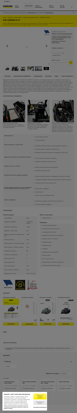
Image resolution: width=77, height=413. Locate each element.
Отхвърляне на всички (40, 402)
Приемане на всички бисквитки (40, 397)
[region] (24, 401)
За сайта (10, 408)
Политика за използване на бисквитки (13, 406)
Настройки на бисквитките (40, 407)
